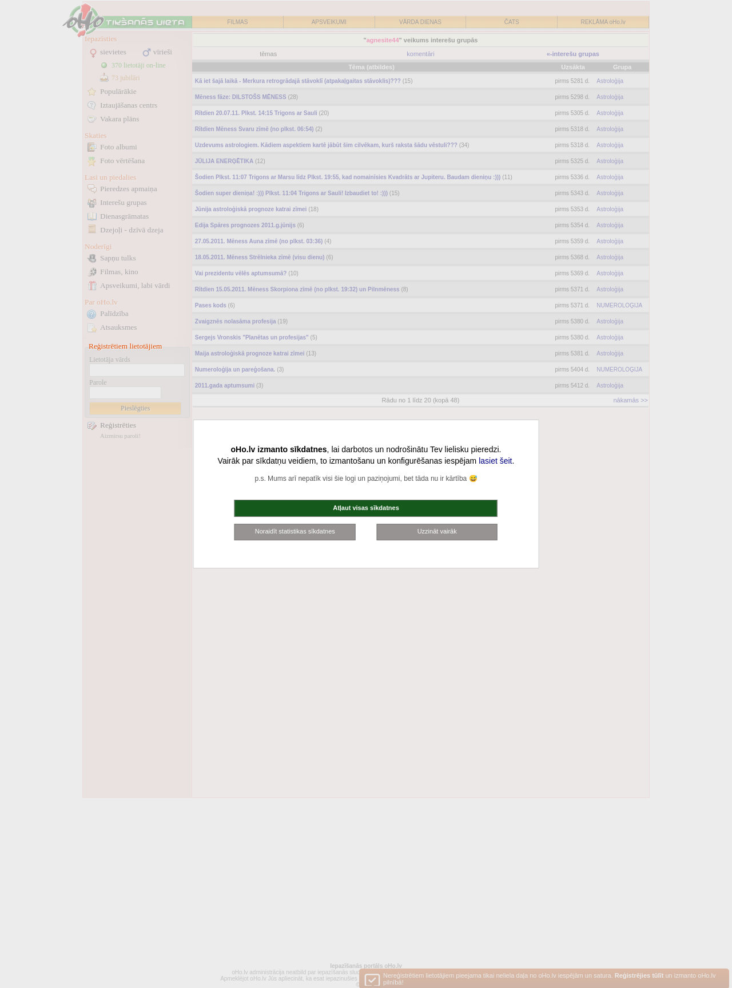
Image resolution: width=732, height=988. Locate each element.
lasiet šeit (495, 460)
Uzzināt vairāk (437, 531)
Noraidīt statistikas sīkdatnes (295, 531)
